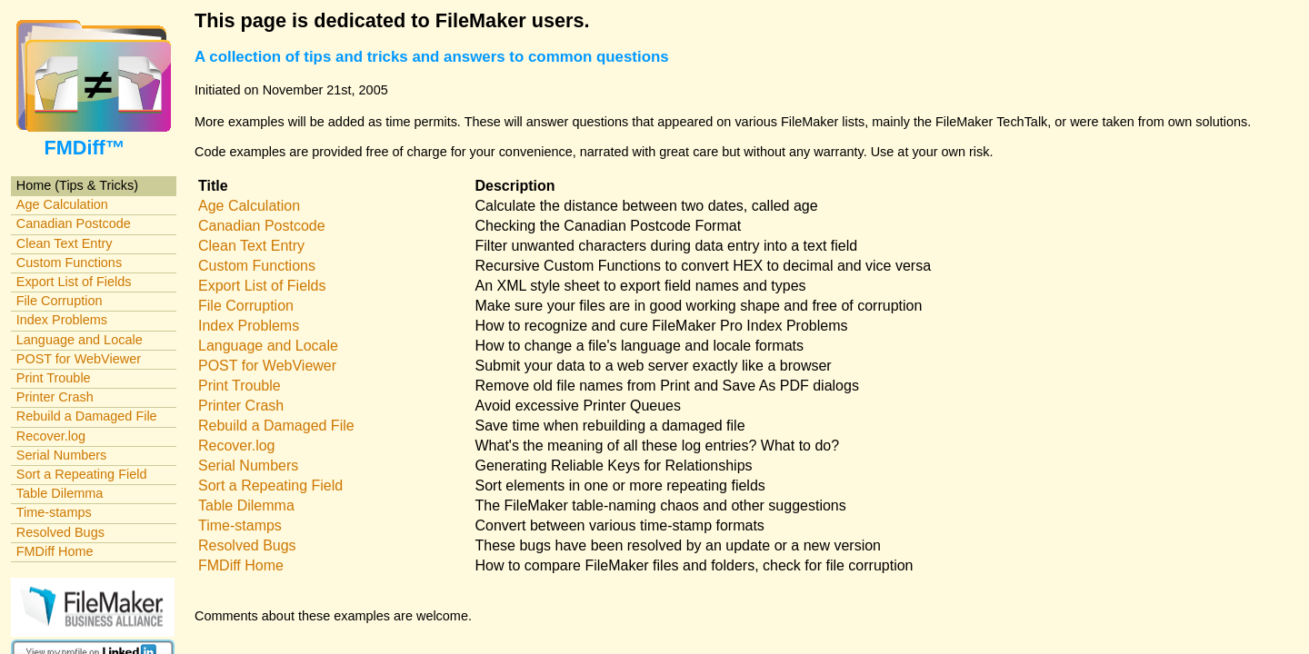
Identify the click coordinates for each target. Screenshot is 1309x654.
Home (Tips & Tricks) (77, 185)
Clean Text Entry (64, 243)
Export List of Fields (74, 281)
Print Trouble (53, 378)
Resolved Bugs (60, 532)
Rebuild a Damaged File (86, 416)
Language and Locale (79, 339)
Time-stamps (54, 512)
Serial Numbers (61, 455)
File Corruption (59, 300)
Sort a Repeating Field (81, 474)
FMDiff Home (55, 551)
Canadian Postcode (73, 223)
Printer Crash (55, 397)
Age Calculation (62, 204)
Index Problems (61, 319)
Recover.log (50, 436)
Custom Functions (69, 262)
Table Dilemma (59, 493)
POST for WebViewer (78, 359)
